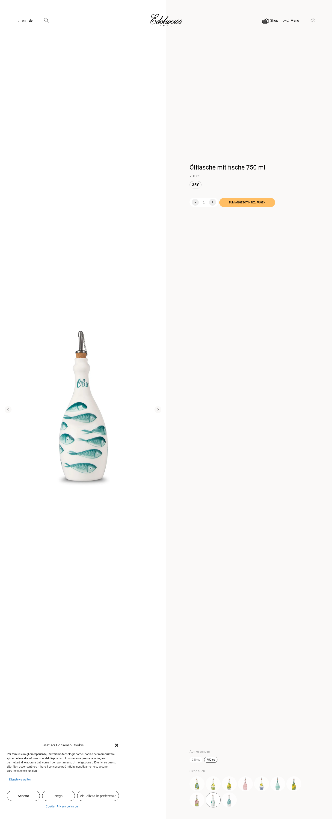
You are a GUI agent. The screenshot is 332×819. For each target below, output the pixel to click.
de (31, 21)
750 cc (211, 759)
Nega (58, 796)
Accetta (23, 796)
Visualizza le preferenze (98, 796)
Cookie (50, 806)
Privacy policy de (67, 806)
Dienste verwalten (20, 779)
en (24, 21)
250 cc (196, 759)
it (18, 21)
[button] (116, 745)
